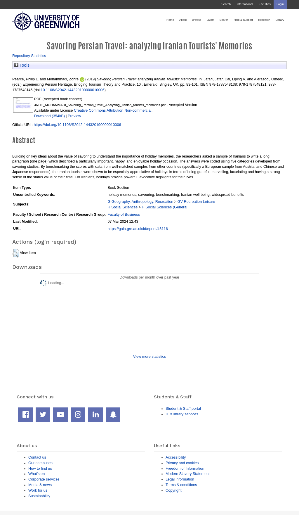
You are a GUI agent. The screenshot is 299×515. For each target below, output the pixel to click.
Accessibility (176, 457)
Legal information (180, 479)
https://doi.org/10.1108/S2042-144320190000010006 (77, 124)
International (245, 4)
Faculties (265, 4)
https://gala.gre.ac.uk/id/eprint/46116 (137, 229)
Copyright (174, 490)
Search (226, 4)
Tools (21, 65)
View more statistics (149, 356)
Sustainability (39, 496)
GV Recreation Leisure (196, 201)
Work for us (37, 490)
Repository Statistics (29, 55)
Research (264, 19)
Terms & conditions (181, 485)
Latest (210, 19)
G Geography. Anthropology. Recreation (140, 201)
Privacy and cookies (182, 463)
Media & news (40, 485)
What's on (36, 473)
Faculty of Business (123, 214)
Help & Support (243, 19)
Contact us (37, 457)
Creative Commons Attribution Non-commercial (113, 110)
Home (170, 19)
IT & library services (182, 414)
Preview (74, 116)
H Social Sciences (122, 207)
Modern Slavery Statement (188, 473)
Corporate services (44, 479)
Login (280, 4)
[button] (16, 253)
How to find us (40, 468)
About (183, 19)
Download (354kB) (49, 116)
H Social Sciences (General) (165, 207)
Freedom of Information (185, 468)
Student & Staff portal (183, 408)
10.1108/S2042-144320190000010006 (72, 90)
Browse (196, 19)
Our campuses (40, 463)
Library (279, 19)
